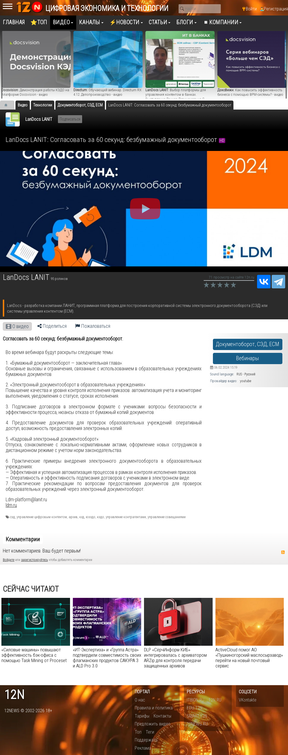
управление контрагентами (126, 517)
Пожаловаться (92, 326)
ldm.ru (11, 505)
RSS (283, 552)
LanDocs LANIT (38, 119)
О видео (17, 326)
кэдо (100, 517)
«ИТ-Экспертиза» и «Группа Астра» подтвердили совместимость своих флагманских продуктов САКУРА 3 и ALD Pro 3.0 (107, 658)
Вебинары (247, 358)
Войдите (8, 560)
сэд (12, 517)
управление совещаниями (167, 517)
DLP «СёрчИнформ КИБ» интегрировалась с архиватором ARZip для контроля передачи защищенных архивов (175, 658)
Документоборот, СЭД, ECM (247, 344)
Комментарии (23, 539)
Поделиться (52, 326)
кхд (81, 517)
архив (73, 517)
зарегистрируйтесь (34, 560)
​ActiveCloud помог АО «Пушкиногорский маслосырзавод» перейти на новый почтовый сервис (249, 658)
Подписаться (70, 119)
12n (14, 695)
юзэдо (90, 517)
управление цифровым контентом (42, 517)
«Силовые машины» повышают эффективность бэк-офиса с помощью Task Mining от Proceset (34, 655)
